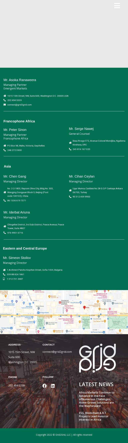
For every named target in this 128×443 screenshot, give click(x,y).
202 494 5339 (16, 385)
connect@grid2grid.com (57, 352)
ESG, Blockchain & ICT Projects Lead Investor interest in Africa (93, 416)
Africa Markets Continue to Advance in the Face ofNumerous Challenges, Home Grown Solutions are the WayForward (96, 399)
